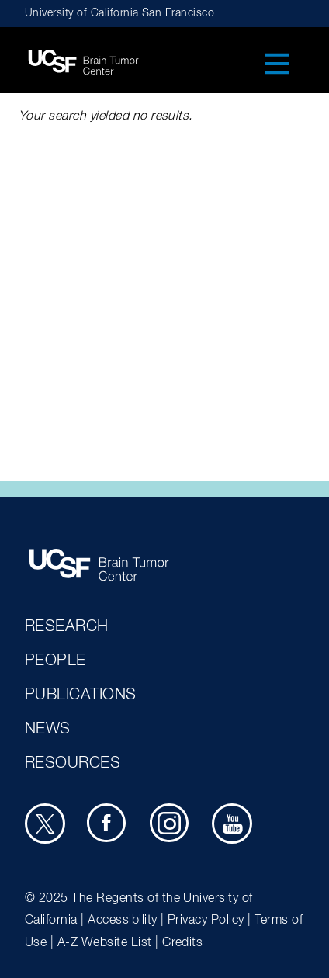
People (55, 660)
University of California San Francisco (119, 13)
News (48, 729)
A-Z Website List (104, 943)
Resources (72, 763)
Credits (182, 943)
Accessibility (122, 920)
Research (67, 626)
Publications (81, 694)
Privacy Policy (206, 920)
